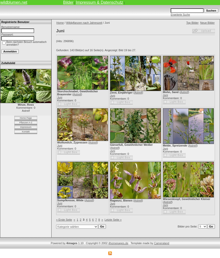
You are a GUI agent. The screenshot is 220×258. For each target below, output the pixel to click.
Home (60, 22)
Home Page (26, 118)
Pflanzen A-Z (25, 122)
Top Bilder (192, 22)
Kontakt (26, 131)
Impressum (26, 127)
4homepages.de (118, 243)
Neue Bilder (207, 22)
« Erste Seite (64, 219)
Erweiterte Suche (180, 14)
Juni (59, 97)
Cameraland (161, 243)
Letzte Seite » (113, 219)
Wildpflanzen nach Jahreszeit (84, 22)
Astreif (77, 94)
